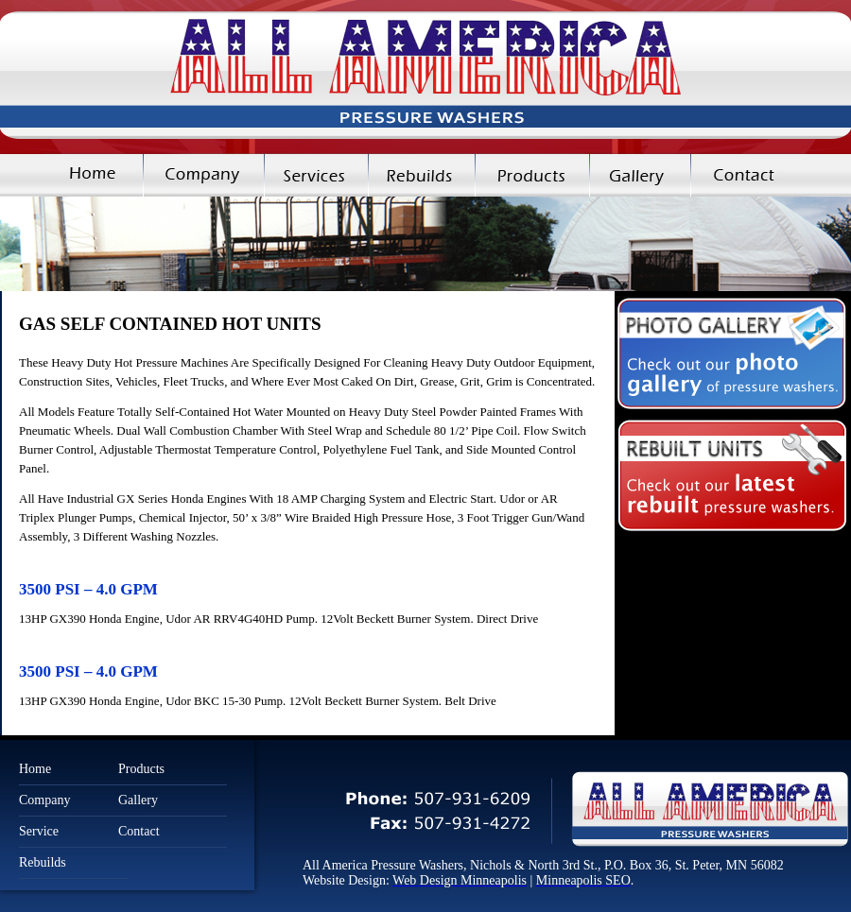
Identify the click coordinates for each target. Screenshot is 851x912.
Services (316, 175)
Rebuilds (421, 175)
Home (71, 175)
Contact (770, 175)
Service (39, 831)
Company (203, 175)
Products (532, 175)
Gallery (639, 175)
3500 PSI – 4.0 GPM (88, 589)
